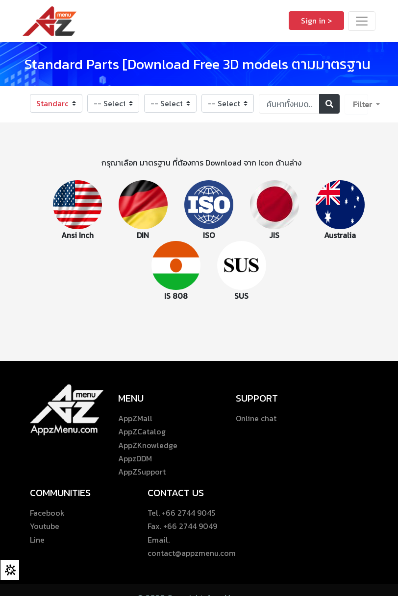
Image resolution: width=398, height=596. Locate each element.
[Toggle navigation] (361, 21)
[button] (356, 104)
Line (37, 540)
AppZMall (135, 418)
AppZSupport (142, 471)
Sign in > (316, 20)
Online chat (256, 418)
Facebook (47, 513)
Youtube (44, 526)
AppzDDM (135, 458)
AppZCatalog (142, 431)
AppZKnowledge (147, 445)
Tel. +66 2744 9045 (181, 513)
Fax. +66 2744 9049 (182, 526)
